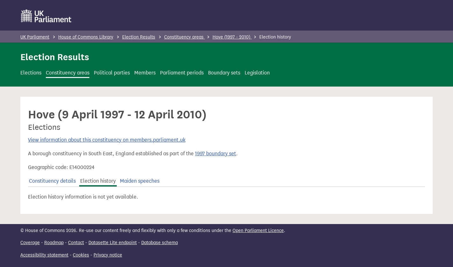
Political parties (112, 73)
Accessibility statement (44, 255)
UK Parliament (34, 37)
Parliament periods (182, 73)
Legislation (257, 73)
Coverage (30, 242)
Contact (76, 242)
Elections (30, 73)
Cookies (81, 255)
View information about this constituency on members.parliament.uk (106, 140)
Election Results (138, 37)
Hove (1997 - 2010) (232, 37)
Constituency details (52, 181)
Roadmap (54, 242)
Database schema (159, 242)
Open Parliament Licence (258, 230)
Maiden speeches (139, 181)
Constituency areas (184, 37)
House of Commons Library (85, 37)
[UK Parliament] (46, 16)
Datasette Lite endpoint (112, 242)
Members (145, 73)
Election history (98, 181)
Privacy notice (108, 255)
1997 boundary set (215, 154)
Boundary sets (224, 73)
